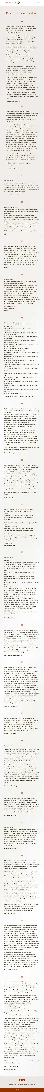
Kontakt (32, 1084)
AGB (27, 1084)
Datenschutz (21, 1084)
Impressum (12, 1084)
